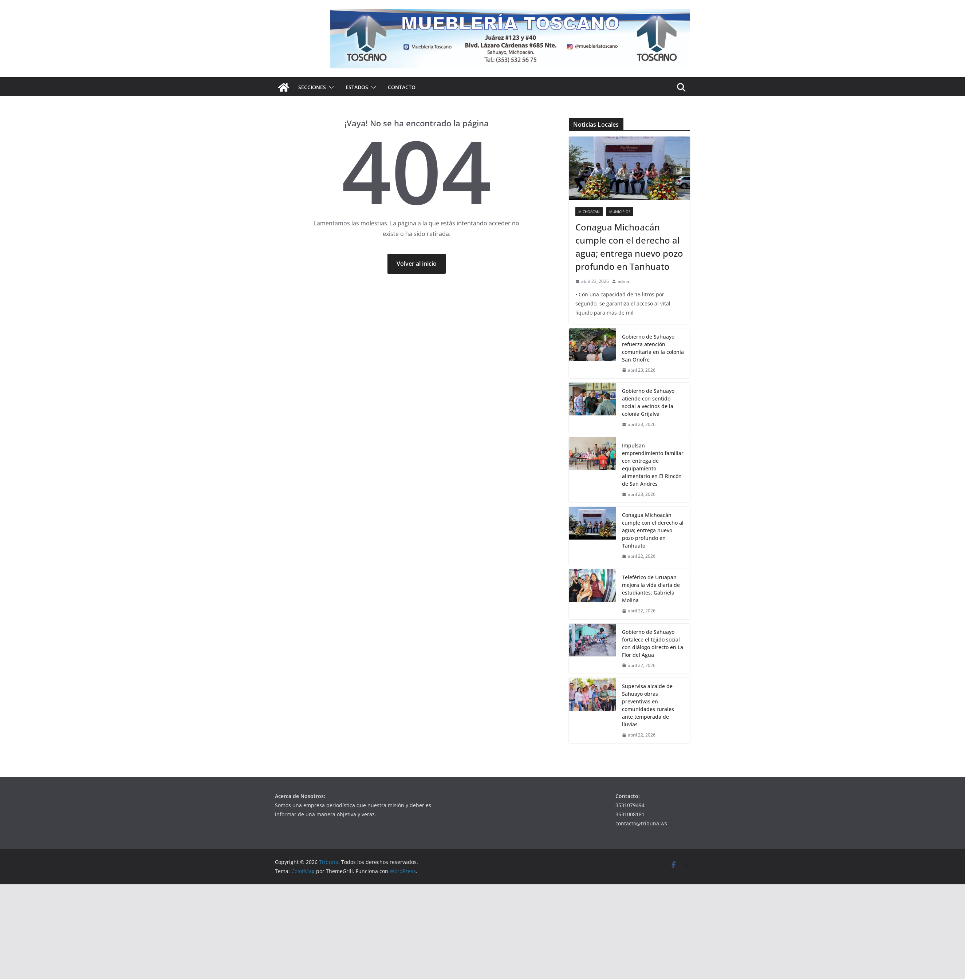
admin (624, 281)
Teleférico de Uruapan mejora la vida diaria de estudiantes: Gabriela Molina (651, 589)
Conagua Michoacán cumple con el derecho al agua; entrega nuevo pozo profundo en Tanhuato (629, 246)
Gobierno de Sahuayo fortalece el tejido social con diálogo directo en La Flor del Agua (652, 643)
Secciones (312, 87)
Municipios (619, 211)
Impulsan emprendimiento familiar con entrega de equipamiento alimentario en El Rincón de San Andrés (653, 464)
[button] (330, 87)
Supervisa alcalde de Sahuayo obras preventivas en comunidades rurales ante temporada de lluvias (648, 705)
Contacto (401, 87)
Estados (357, 87)
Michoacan (589, 211)
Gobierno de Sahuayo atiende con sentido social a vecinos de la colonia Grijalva (648, 402)
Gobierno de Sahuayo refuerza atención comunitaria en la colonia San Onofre (653, 348)
